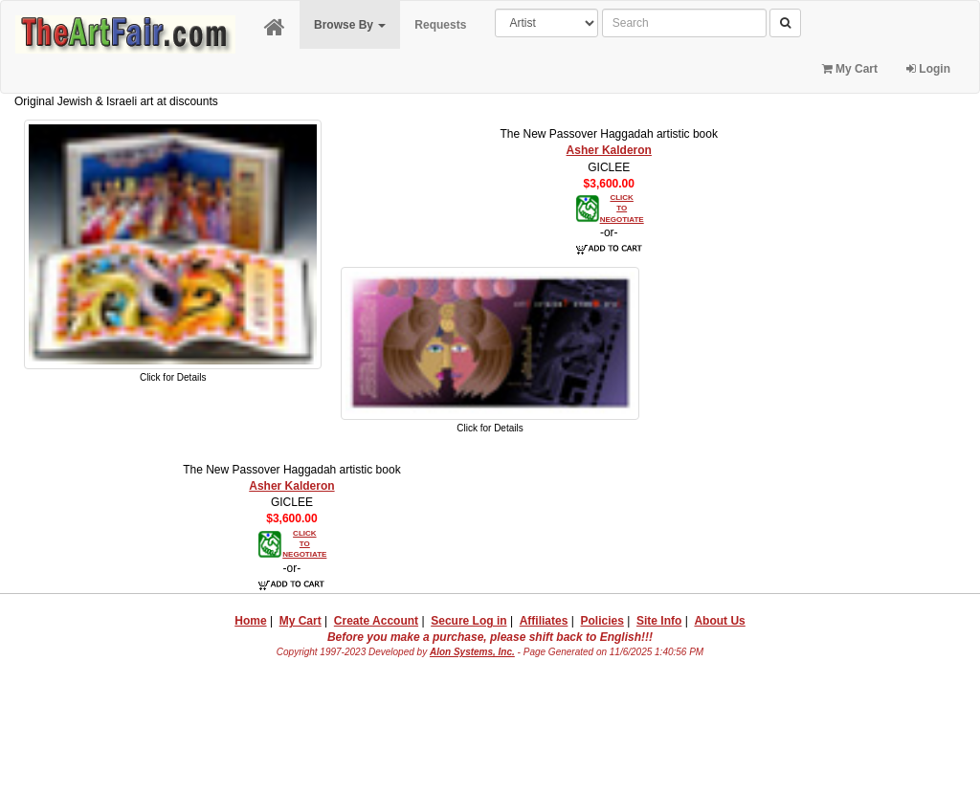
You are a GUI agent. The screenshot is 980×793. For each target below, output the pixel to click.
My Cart (850, 69)
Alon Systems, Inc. (472, 652)
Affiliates (544, 621)
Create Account (376, 621)
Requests (440, 25)
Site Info (658, 621)
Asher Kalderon (609, 150)
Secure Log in (468, 621)
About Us (719, 621)
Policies (602, 621)
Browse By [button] (350, 25)
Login (928, 69)
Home (250, 621)
